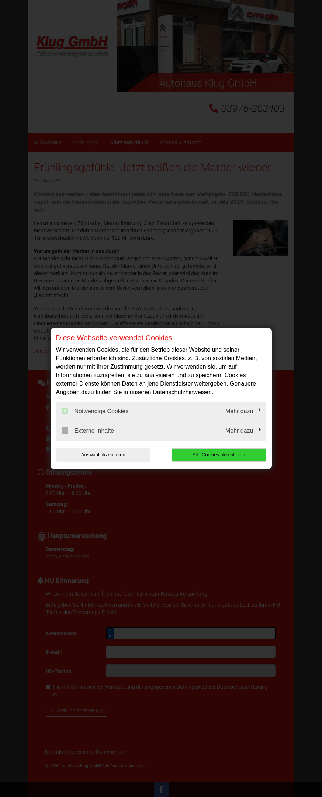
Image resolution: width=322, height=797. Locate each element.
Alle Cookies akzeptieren (219, 454)
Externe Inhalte (88, 430)
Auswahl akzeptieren (103, 454)
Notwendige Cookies (95, 411)
